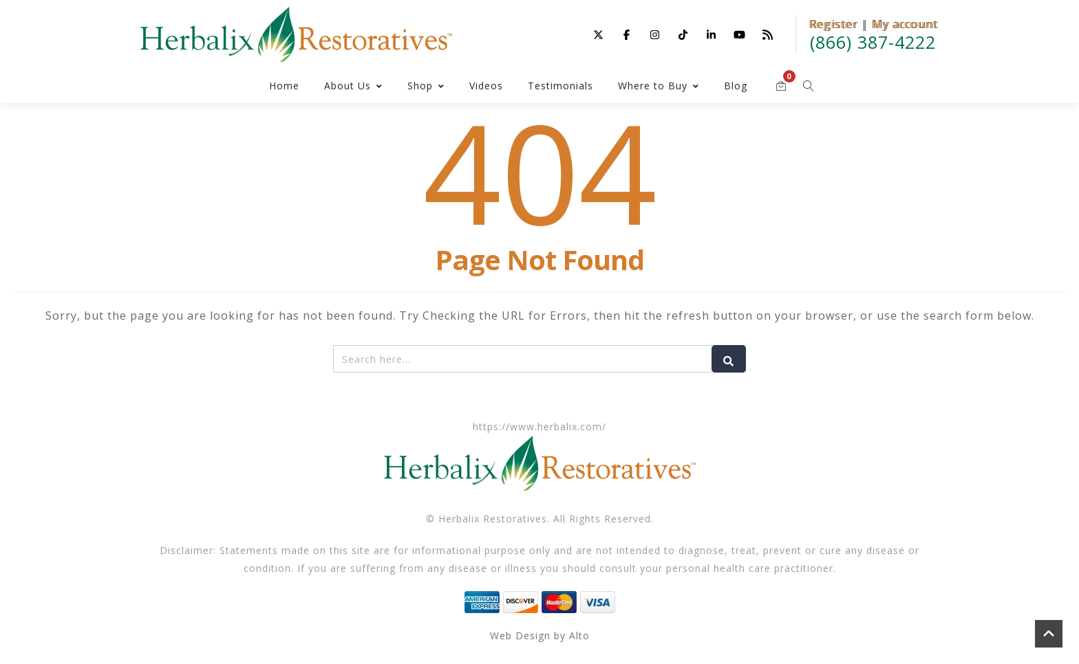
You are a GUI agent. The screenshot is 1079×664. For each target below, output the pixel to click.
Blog (735, 85)
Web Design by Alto (540, 635)
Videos (486, 85)
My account (904, 24)
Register (833, 24)
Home (284, 85)
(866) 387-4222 (873, 42)
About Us (353, 85)
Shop (426, 85)
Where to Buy (658, 85)
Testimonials (560, 85)
